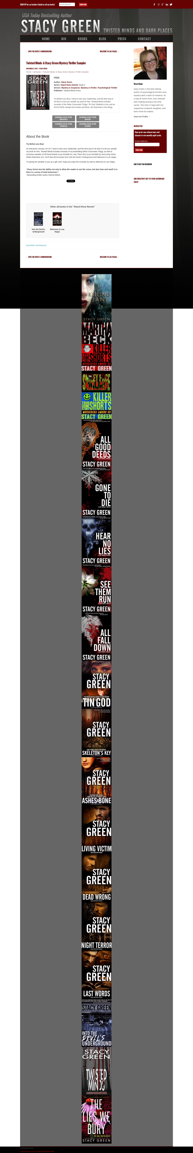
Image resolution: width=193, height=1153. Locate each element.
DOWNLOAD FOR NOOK (87, 118)
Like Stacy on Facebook (143, 164)
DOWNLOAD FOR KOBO (87, 125)
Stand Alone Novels (69, 85)
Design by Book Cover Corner (28, 1151)
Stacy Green (43, 68)
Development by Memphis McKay (45, 1151)
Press (122, 39)
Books (82, 39)
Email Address (141, 141)
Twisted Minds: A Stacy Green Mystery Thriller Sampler (66, 72)
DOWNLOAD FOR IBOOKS (63, 118)
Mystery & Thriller (89, 88)
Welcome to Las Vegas (109, 51)
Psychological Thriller (107, 88)
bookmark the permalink (36, 245)
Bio (63, 39)
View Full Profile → (142, 116)
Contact (144, 39)
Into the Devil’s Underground (39, 51)
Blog (102, 39)
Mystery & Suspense (71, 88)
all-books (37, 72)
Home (46, 39)
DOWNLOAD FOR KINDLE (63, 125)
